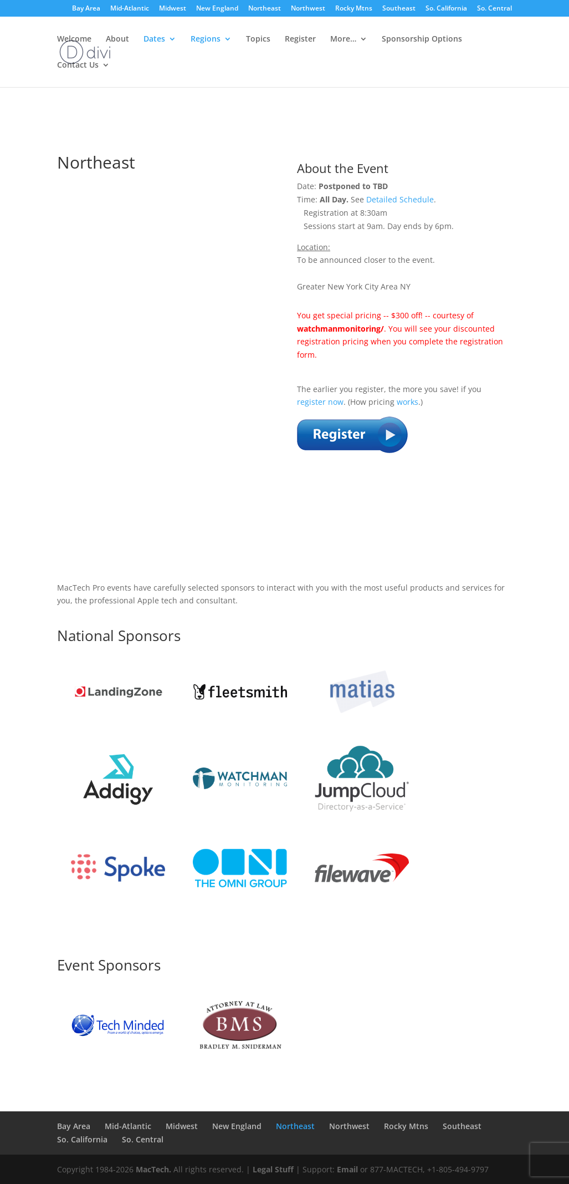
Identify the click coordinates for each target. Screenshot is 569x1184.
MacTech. (153, 1169)
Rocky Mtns (353, 9)
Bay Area (86, 9)
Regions (206, 39)
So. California (446, 9)
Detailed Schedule (400, 199)
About (117, 39)
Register (300, 39)
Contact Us (78, 65)
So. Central (494, 9)
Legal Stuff (273, 1169)
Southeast (399, 9)
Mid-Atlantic (129, 9)
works (407, 402)
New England (217, 9)
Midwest (172, 9)
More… (343, 39)
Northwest (308, 9)
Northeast (264, 9)
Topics (258, 39)
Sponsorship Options (422, 39)
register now (320, 402)
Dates (154, 39)
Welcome (74, 39)
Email (347, 1169)
